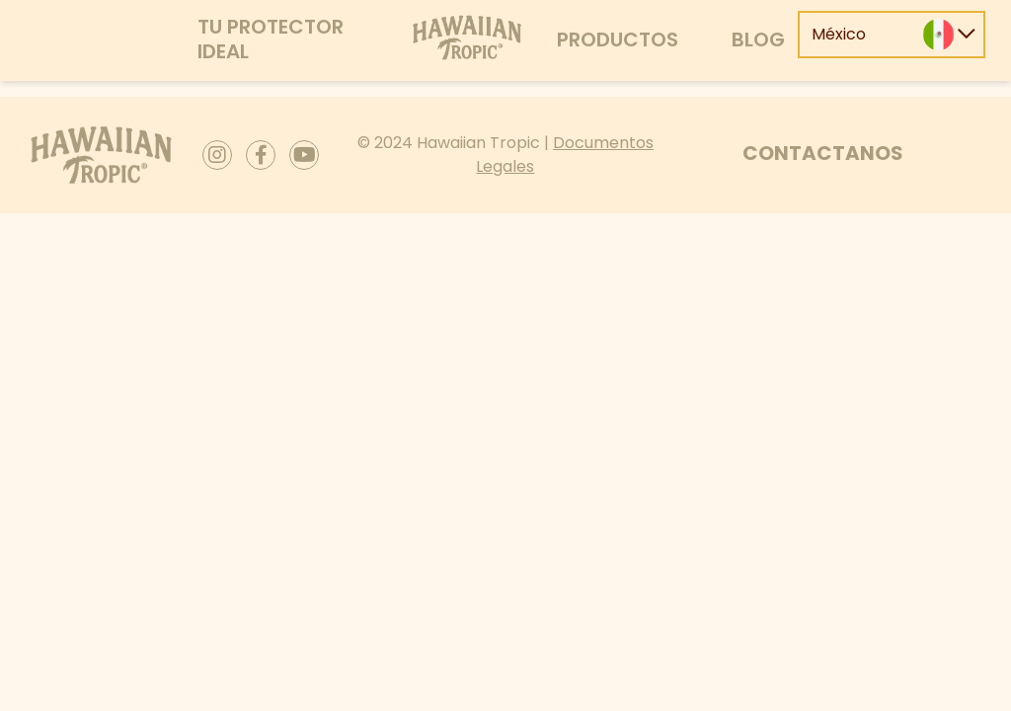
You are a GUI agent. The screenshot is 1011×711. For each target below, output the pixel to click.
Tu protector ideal (270, 39)
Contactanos (822, 153)
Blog (758, 39)
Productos (617, 39)
